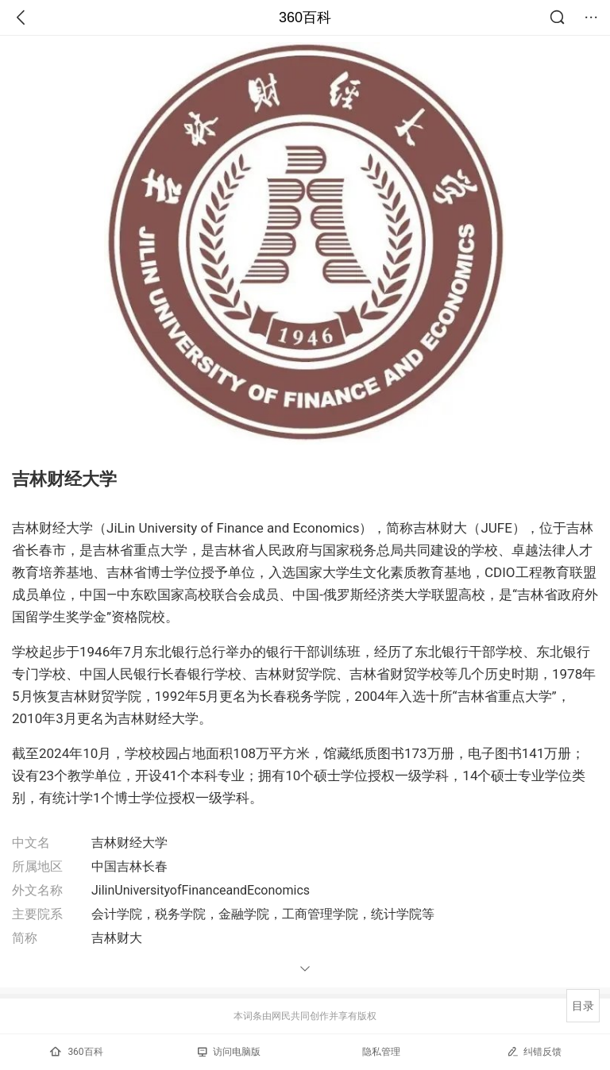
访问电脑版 (229, 1051)
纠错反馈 (534, 1051)
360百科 (305, 17)
